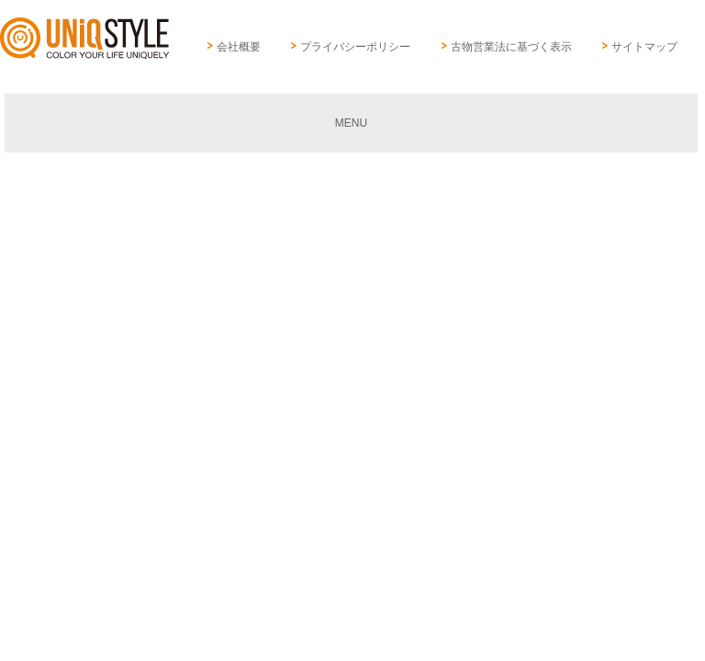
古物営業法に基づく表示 (511, 46)
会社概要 (239, 46)
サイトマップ (644, 46)
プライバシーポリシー (355, 46)
